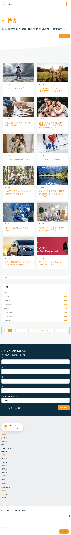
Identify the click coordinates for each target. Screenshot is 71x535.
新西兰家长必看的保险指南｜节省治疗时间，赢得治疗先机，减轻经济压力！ (51, 125)
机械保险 (4, 472)
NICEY (24, 510)
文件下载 (4, 494)
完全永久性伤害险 (6, 448)
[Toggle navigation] (64, 4)
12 (56, 330)
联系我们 (4, 483)
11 (52, 330)
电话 (3, 386)
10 (47, 330)
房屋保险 (4, 462)
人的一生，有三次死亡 (15, 88)
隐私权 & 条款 (5, 487)
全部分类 (7, 292)
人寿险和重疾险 (9, 316)
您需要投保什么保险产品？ (10, 396)
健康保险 (7, 320)
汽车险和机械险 (9, 312)
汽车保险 (4, 465)
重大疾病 (4, 445)
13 (61, 330)
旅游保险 (4, 458)
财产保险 (4, 469)
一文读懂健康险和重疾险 (49, 159)
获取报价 (64, 36)
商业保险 (7, 308)
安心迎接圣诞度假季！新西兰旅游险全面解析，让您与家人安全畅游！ (51, 193)
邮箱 (3, 377)
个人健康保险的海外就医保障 (17, 159)
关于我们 (4, 479)
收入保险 (4, 452)
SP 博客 (3, 497)
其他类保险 (7, 304)
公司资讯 (7, 296)
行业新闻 (7, 300)
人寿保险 (4, 438)
